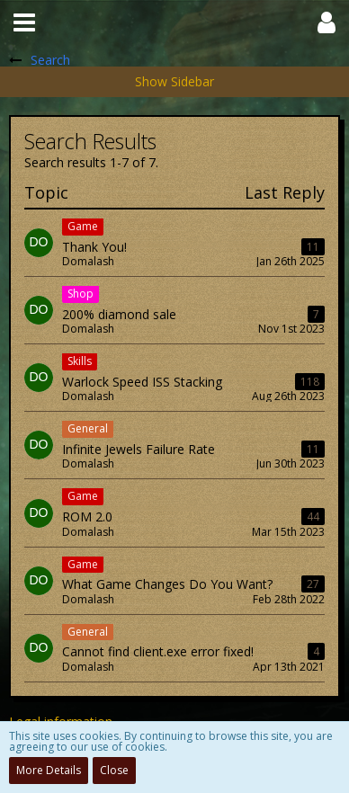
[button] (24, 22)
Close (114, 770)
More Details (48, 770)
